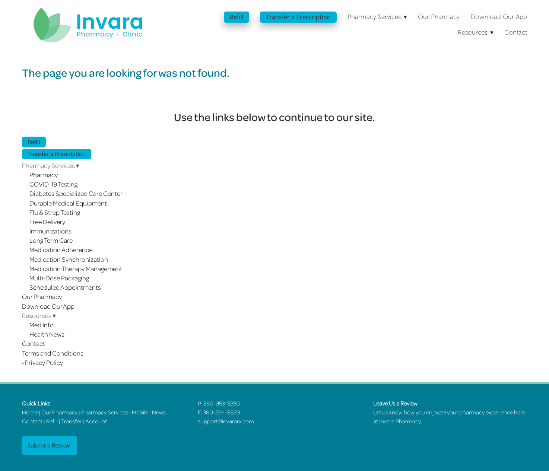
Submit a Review (50, 445)
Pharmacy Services (104, 412)
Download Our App (498, 16)
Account (96, 421)
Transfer (71, 421)
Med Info (41, 325)
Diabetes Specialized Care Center (76, 193)
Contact (515, 32)
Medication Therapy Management (75, 268)
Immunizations (50, 231)
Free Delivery (47, 221)
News (159, 412)
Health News (46, 334)
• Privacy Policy (42, 362)
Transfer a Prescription (298, 17)
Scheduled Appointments (65, 287)
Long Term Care (51, 240)
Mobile (140, 412)
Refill (236, 17)
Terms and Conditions (52, 353)
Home (30, 412)
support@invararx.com (226, 421)
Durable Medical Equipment (68, 203)
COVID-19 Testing (53, 184)
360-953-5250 (221, 403)
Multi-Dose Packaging (59, 278)
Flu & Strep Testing (54, 212)
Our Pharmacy (439, 16)
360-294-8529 (221, 412)
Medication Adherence (60, 249)
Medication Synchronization (68, 259)
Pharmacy (43, 175)
